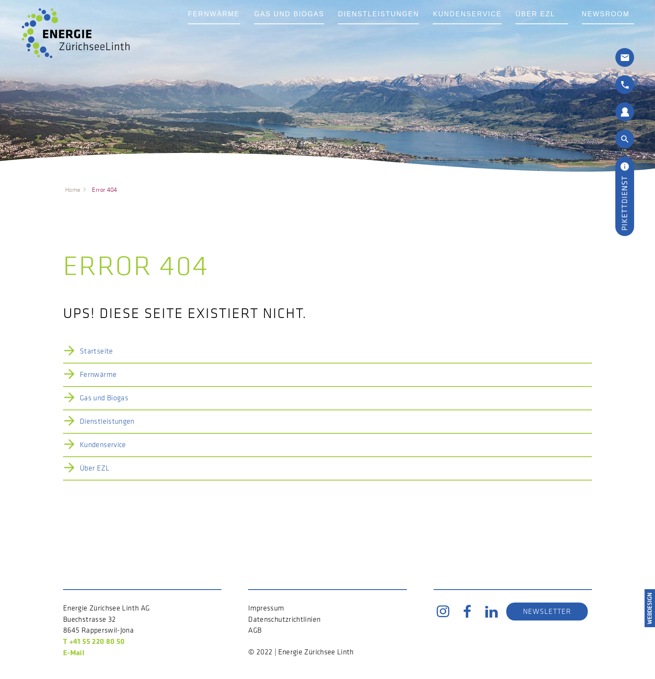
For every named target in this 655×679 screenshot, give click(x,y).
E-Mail (73, 652)
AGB (254, 630)
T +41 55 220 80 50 (93, 641)
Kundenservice (490, 26)
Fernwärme (216, 26)
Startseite (96, 351)
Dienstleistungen (393, 26)
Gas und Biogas (297, 26)
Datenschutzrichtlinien (284, 619)
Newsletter (547, 611)
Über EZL (563, 26)
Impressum (266, 608)
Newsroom (625, 26)
